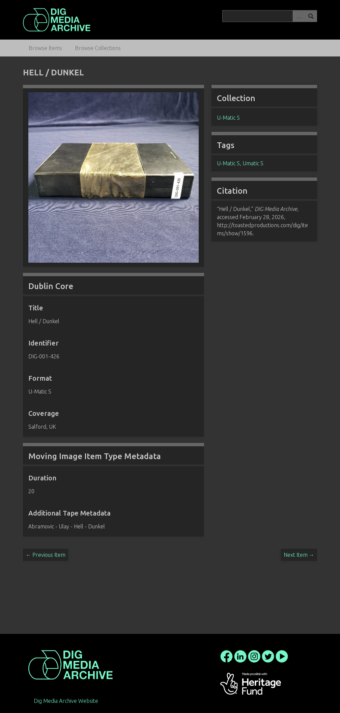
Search (311, 16)
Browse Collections (98, 48)
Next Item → (299, 555)
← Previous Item (45, 555)
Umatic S (253, 163)
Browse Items (45, 48)
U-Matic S (228, 118)
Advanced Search (299, 16)
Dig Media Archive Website (66, 701)
